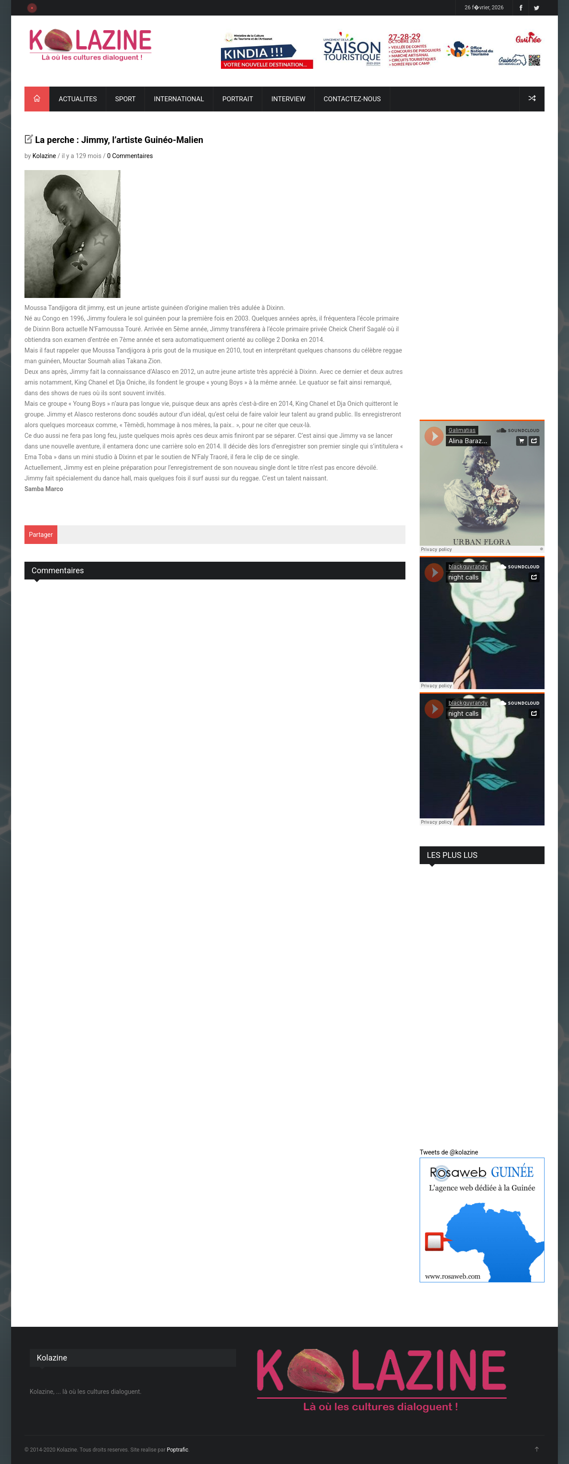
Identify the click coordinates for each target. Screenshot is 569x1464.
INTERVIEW (288, 99)
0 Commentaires (130, 155)
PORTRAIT (237, 99)
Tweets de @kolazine (449, 1152)
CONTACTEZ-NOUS (352, 99)
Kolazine (44, 155)
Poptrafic (177, 1450)
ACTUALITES (78, 99)
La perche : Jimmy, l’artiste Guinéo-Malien (119, 140)
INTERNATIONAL (179, 99)
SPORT (125, 99)
